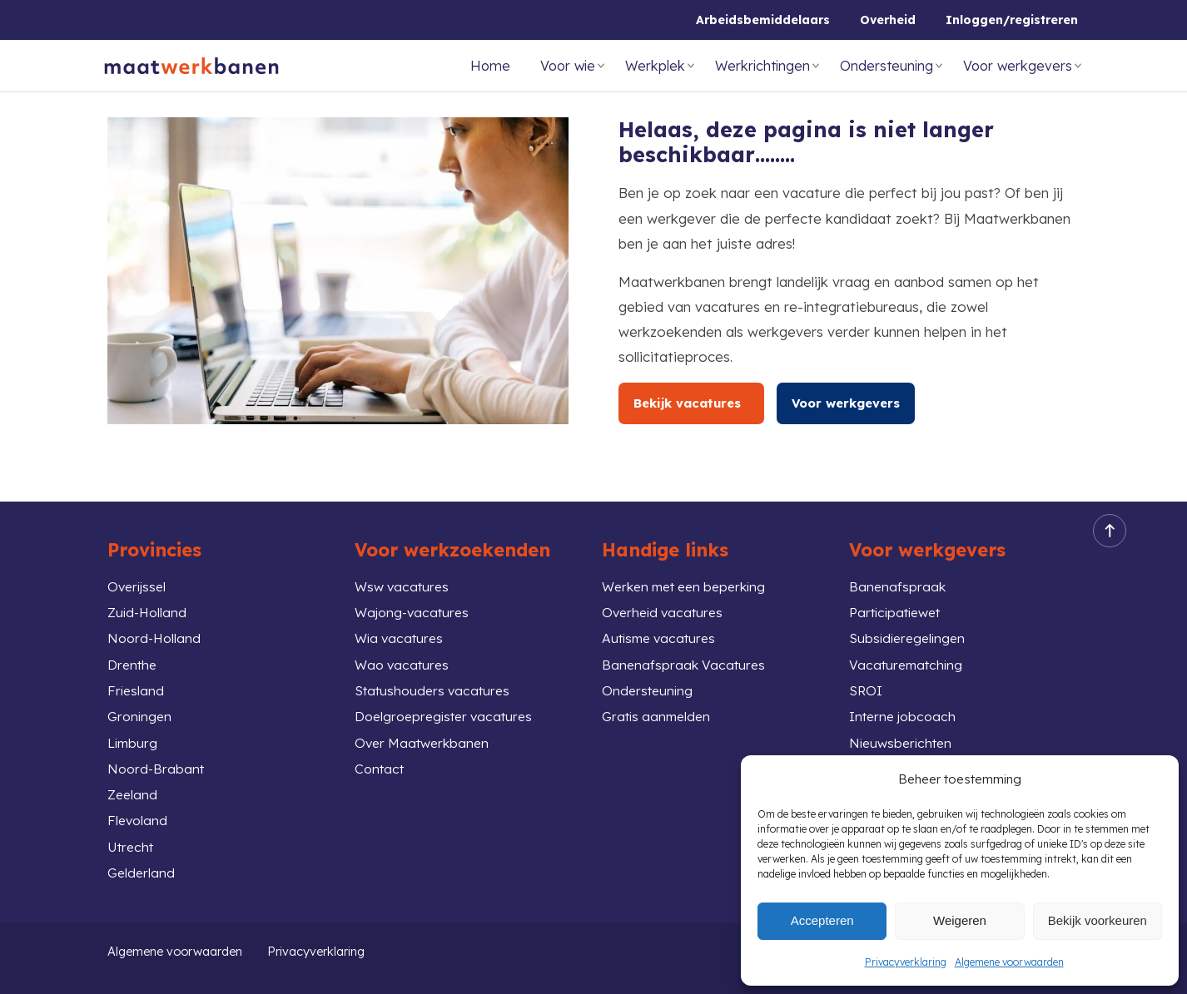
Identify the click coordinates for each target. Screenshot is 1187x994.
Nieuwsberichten (903, 732)
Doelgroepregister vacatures (449, 704)
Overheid (888, 19)
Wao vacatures (404, 649)
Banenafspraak (898, 565)
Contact (381, 760)
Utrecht (132, 844)
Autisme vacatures (663, 621)
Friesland (136, 676)
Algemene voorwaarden (1009, 962)
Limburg (133, 732)
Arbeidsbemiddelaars (763, 19)
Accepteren (822, 920)
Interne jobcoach (905, 704)
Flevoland (138, 815)
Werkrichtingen (762, 65)
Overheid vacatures (666, 593)
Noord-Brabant (157, 760)
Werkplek (655, 65)
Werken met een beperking (691, 565)
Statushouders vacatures (437, 676)
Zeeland (133, 788)
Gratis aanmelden (660, 704)
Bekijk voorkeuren (1097, 920)
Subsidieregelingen (910, 621)
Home (490, 65)
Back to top (1104, 508)
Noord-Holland (156, 621)
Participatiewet (900, 593)
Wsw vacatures (404, 565)
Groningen (141, 704)
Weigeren (959, 920)
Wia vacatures (402, 621)
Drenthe (134, 649)
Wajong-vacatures (415, 593)
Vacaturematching (909, 649)
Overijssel (138, 565)
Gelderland (142, 871)
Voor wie (567, 65)
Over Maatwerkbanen (426, 732)
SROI (866, 676)
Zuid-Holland (149, 593)
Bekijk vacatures (693, 403)
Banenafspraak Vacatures (686, 649)
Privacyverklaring (905, 962)
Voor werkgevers (1017, 65)
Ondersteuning (886, 65)
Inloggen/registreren (1012, 19)
